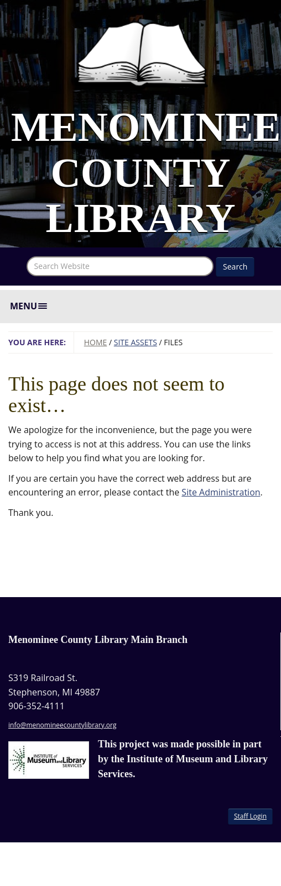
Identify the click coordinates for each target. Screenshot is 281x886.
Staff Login (250, 816)
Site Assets (135, 342)
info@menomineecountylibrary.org (62, 725)
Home (95, 342)
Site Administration (220, 492)
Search (235, 266)
